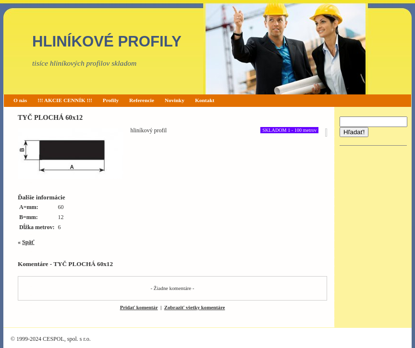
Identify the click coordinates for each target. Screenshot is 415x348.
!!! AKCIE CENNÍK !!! (64, 100)
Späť (28, 242)
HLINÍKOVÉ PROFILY (107, 41)
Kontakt (205, 100)
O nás (20, 100)
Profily (111, 100)
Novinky (174, 100)
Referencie (141, 100)
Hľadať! (354, 132)
